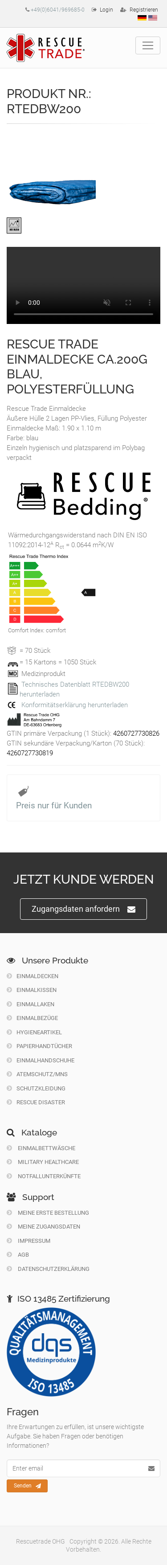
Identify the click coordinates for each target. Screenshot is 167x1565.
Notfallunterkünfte (44, 1176)
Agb (18, 1254)
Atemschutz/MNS (37, 1074)
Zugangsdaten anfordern (83, 909)
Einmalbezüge (32, 1018)
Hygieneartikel (34, 1032)
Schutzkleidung (36, 1088)
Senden (27, 1486)
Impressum (28, 1240)
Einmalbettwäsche (41, 1148)
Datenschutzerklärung (48, 1269)
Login (106, 10)
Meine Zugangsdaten (43, 1226)
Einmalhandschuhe (40, 1060)
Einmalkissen (32, 990)
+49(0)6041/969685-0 (58, 10)
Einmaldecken (32, 976)
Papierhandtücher (39, 1046)
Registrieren (144, 10)
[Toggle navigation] (147, 45)
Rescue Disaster (36, 1102)
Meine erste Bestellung (48, 1212)
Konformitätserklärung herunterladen (74, 705)
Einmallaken (30, 1004)
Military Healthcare (43, 1162)
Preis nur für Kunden (54, 805)
